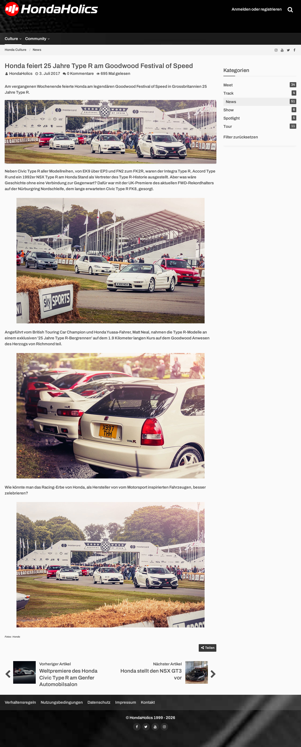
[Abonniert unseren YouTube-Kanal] (282, 50)
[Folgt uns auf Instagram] (276, 50)
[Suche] (290, 9)
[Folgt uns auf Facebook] (294, 50)
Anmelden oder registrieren (257, 9)
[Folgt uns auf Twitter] (288, 50)
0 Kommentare (80, 73)
